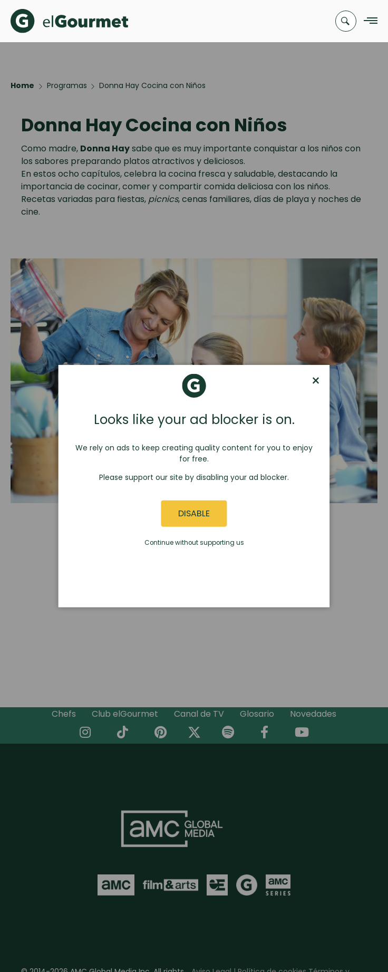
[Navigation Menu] (367, 21)
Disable (194, 513)
